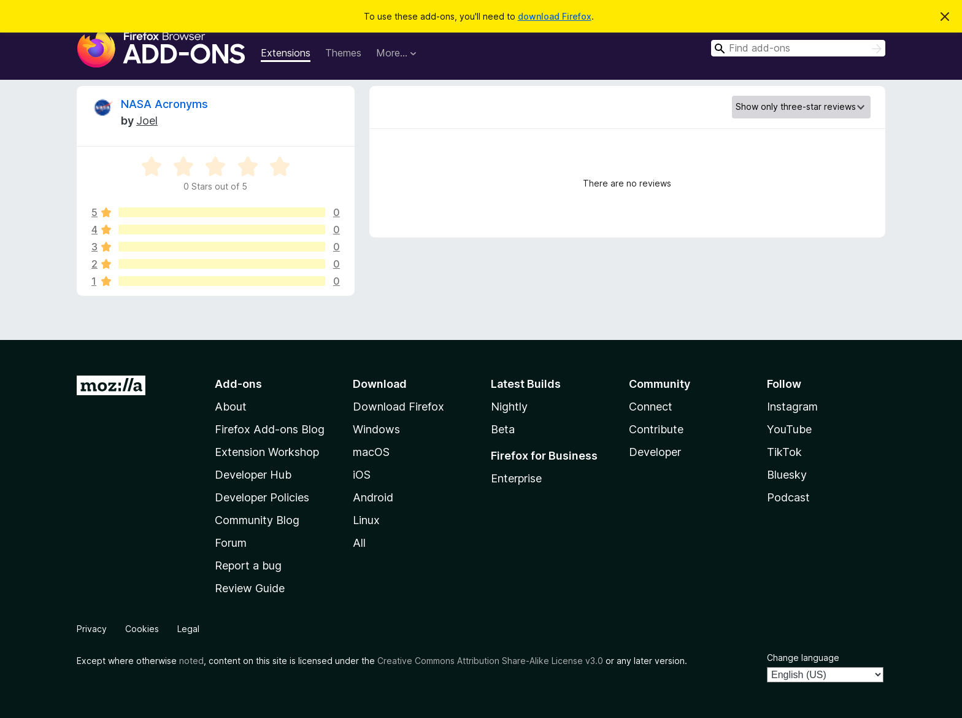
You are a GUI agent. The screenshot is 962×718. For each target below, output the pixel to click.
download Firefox (554, 16)
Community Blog (257, 520)
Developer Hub (253, 474)
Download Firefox (398, 406)
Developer (655, 452)
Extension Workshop (267, 452)
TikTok (784, 452)
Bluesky (787, 474)
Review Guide (250, 588)
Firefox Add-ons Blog (270, 429)
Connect (650, 406)
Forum (231, 542)
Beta (503, 429)
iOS (362, 474)
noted (191, 660)
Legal (188, 628)
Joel (147, 120)
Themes (343, 53)
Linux (366, 520)
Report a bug (248, 565)
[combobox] (798, 48)
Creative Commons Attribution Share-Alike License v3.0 (490, 660)
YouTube (789, 429)
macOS (371, 452)
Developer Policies (262, 497)
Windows (376, 429)
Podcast (788, 497)
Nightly (509, 406)
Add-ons (238, 383)
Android (373, 497)
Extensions (285, 53)
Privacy (92, 628)
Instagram (792, 406)
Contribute (656, 429)
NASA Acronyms (164, 104)
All (359, 542)
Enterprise (516, 478)
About (231, 406)
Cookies (142, 628)
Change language (803, 657)
